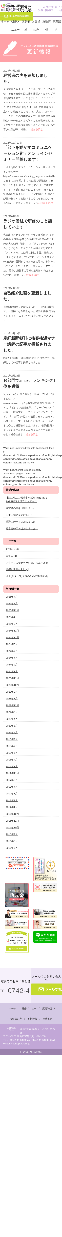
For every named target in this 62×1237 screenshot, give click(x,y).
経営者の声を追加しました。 (22, 528)
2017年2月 (12, 800)
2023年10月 (12, 684)
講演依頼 (26, 25)
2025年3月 (12, 623)
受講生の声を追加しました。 (22, 521)
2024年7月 (12, 651)
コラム (12, 555)
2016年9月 (12, 834)
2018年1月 (12, 766)
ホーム (5, 21)
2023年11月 (12, 678)
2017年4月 (12, 786)
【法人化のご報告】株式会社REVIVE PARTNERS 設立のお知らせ (26, 499)
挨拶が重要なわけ (17, 569)
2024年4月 (12, 657)
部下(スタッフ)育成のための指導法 (27, 576)
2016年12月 (12, 813)
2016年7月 (12, 847)
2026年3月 (12, 603)
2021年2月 (12, 732)
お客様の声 (36, 25)
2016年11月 (12, 820)
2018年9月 (12, 739)
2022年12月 (12, 705)
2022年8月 (12, 712)
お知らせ (13, 549)
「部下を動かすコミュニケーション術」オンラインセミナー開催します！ (27, 153)
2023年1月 (12, 698)
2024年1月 (12, 671)
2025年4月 (12, 617)
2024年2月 (12, 664)
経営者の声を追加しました (21, 508)
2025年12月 (12, 610)
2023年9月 (12, 691)
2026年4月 (12, 596)
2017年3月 (12, 793)
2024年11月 (12, 637)
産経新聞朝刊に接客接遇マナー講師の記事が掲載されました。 (29, 344)
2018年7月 (12, 746)
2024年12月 (12, 630)
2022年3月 (12, 725)
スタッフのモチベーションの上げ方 (27, 562)
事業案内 (57, 25)
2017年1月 (12, 807)
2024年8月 (12, 644)
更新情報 (46, 25)
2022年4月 (12, 718)
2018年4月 (12, 759)
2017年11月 (12, 773)
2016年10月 (12, 827)
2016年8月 (12, 841)
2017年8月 (12, 780)
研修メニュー (15, 25)
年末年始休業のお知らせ (19, 514)
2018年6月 (12, 752)
